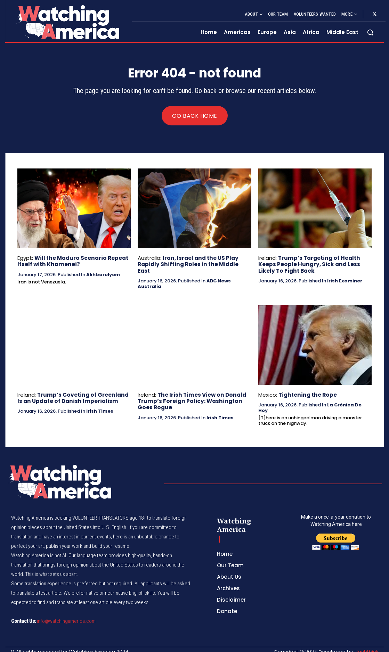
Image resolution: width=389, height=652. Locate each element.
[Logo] (67, 22)
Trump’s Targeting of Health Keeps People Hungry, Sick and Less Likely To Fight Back (308, 264)
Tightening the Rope (306, 389)
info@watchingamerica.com (66, 615)
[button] (370, 32)
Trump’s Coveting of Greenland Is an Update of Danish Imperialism (71, 392)
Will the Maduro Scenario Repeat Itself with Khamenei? (71, 261)
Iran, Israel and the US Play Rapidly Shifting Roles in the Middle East (193, 261)
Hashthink (367, 646)
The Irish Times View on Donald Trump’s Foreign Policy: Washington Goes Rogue (190, 395)
